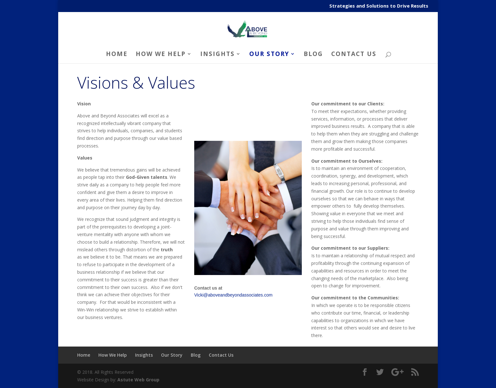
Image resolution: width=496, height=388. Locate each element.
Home (116, 55)
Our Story (269, 55)
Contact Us (353, 55)
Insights (217, 55)
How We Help (161, 55)
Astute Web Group (138, 380)
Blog (313, 55)
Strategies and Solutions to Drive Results (378, 6)
